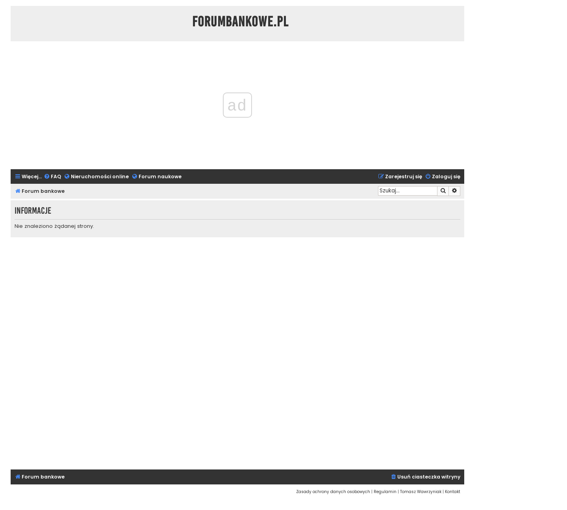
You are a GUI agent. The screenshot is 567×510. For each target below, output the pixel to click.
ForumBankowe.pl (240, 22)
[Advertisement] (237, 352)
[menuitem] (52, 177)
